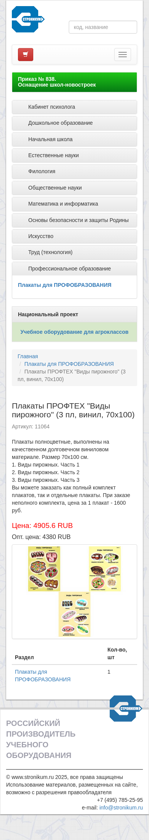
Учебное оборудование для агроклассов (75, 332)
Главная (28, 356)
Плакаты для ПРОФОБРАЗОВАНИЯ (65, 285)
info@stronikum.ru (121, 808)
